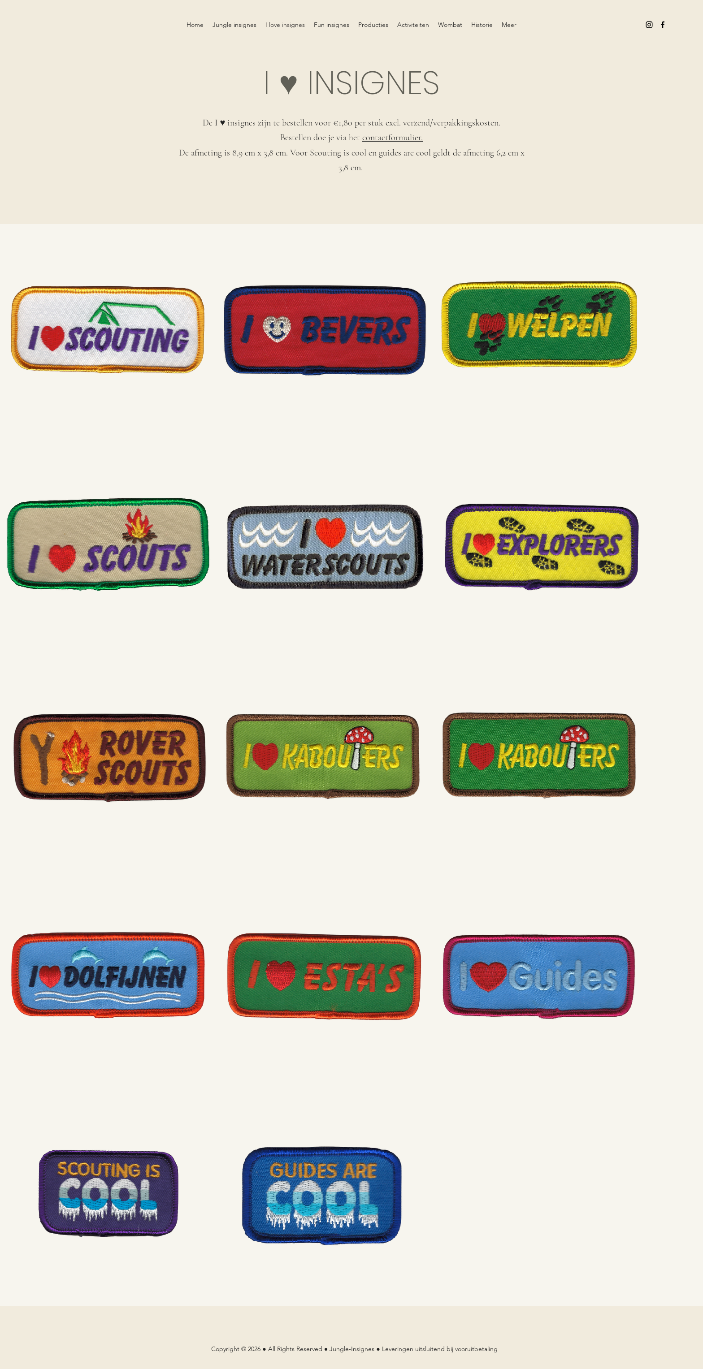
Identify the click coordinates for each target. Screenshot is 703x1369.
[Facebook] (662, 24)
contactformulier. (392, 137)
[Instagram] (649, 24)
